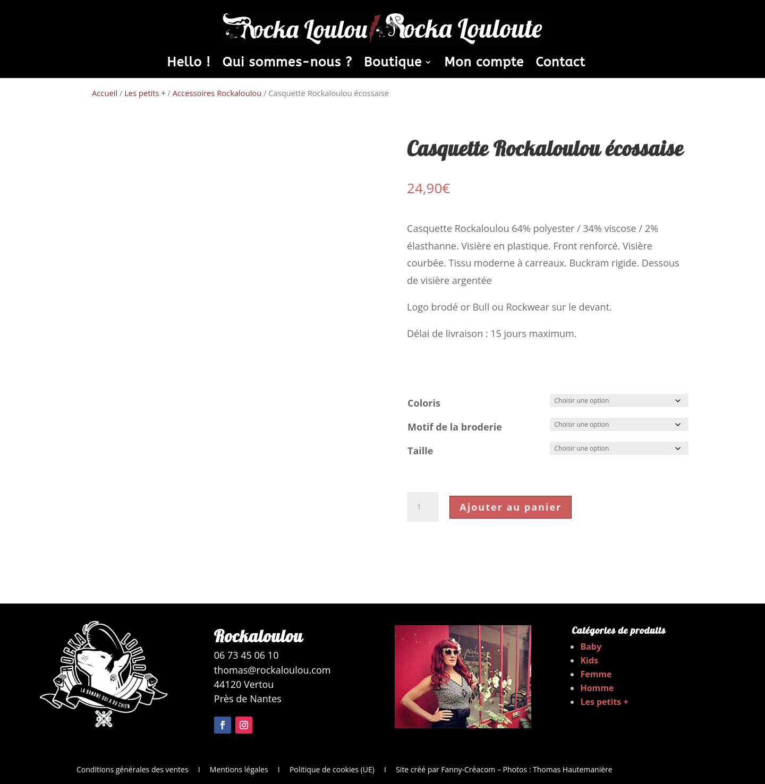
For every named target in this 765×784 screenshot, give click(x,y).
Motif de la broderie (454, 426)
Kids (589, 660)
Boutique (393, 64)
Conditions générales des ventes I (143, 769)
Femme (595, 674)
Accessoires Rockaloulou (217, 93)
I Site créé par (408, 769)
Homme (597, 688)
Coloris (423, 403)
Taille (420, 450)
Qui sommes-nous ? (287, 64)
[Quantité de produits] (423, 507)
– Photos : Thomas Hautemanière (553, 769)
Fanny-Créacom (468, 769)
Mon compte (484, 64)
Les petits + (145, 93)
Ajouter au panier (511, 507)
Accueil (104, 93)
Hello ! (188, 64)
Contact (560, 64)
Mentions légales (239, 769)
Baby (590, 646)
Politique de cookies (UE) (332, 769)
